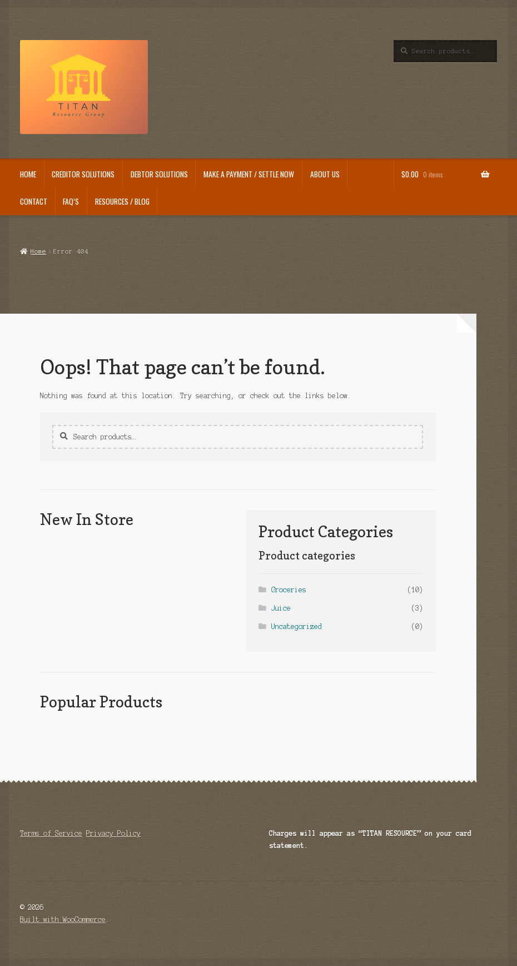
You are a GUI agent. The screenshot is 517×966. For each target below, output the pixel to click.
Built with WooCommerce (63, 919)
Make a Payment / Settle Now (248, 174)
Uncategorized (296, 626)
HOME (28, 174)
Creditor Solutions (83, 174)
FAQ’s (71, 201)
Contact (33, 201)
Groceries (288, 589)
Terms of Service (51, 833)
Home (38, 251)
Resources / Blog (122, 201)
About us (325, 174)
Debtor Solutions (159, 174)
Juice (281, 608)
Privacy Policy (113, 833)
